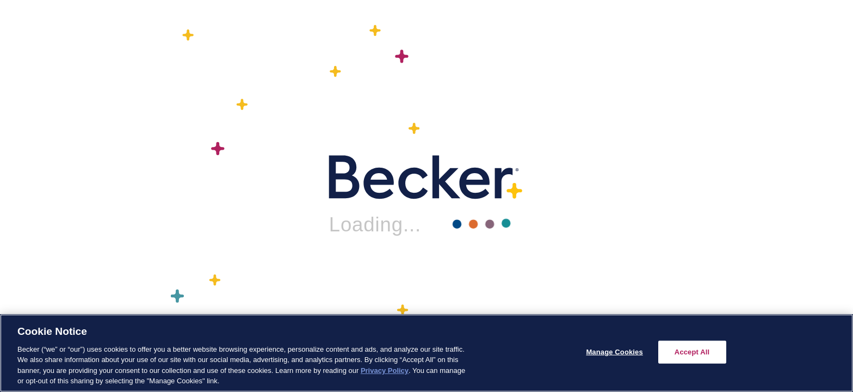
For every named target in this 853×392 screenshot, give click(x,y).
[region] (426, 353)
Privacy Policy (385, 370)
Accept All (692, 352)
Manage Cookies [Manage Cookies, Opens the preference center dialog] (614, 352)
